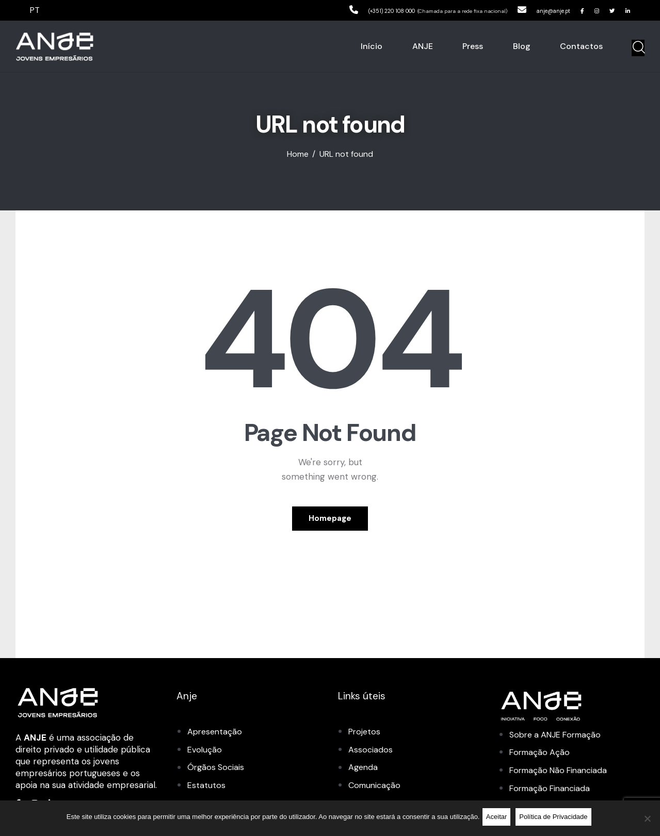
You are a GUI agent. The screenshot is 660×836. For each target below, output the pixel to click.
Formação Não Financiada (562, 771)
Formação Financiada (552, 789)
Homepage (330, 519)
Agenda (363, 768)
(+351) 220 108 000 (344, 9)
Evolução (205, 751)
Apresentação (216, 733)
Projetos (365, 733)
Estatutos (206, 786)
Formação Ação (541, 753)
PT (35, 9)
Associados (370, 751)
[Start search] (638, 49)
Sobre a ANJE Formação (559, 736)
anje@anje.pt (532, 9)
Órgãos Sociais (217, 768)
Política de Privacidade (556, 819)
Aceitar (498, 819)
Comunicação (376, 786)
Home (298, 156)
